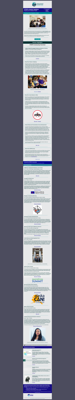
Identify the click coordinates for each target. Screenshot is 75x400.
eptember (47, 9)
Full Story (37, 58)
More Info (35, 121)
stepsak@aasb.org (34, 156)
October (47, 10)
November (47, 11)
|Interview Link (39, 326)
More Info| (36, 91)
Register (39, 91)
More (37, 145)
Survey (36, 159)
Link (39, 159)
